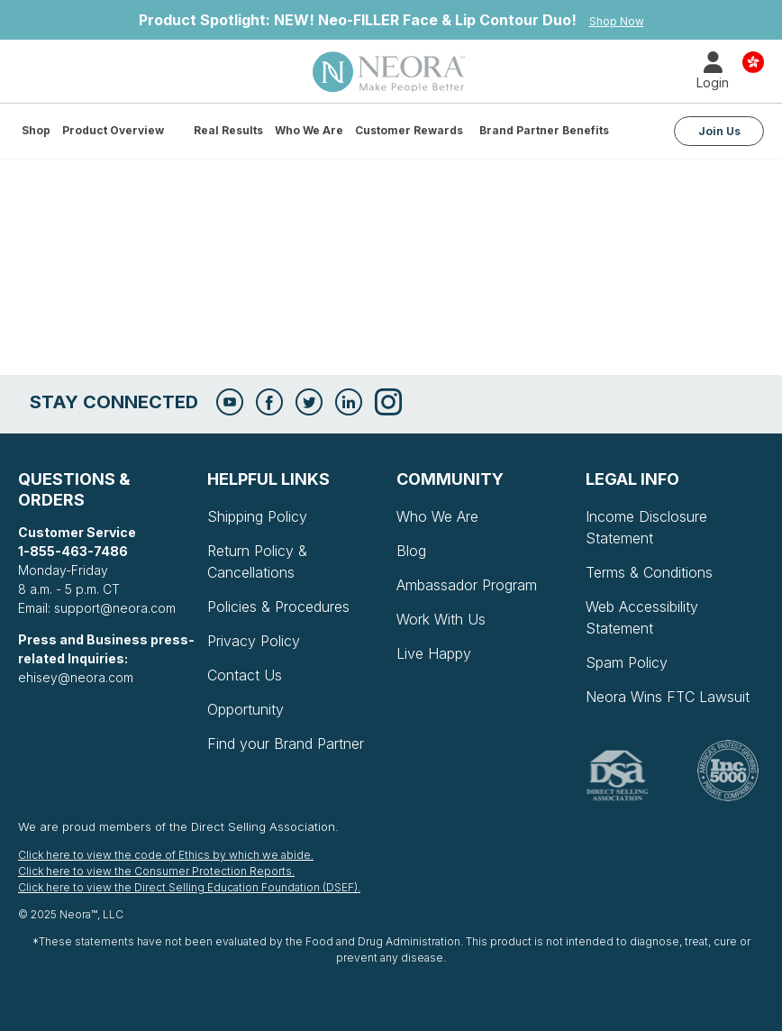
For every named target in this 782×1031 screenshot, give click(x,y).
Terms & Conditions (649, 572)
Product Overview (113, 130)
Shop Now (616, 21)
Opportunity (245, 709)
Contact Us (244, 675)
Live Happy (433, 653)
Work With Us (441, 619)
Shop (36, 130)
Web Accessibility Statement (642, 617)
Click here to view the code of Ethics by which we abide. (166, 855)
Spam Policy (627, 662)
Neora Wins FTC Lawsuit (668, 697)
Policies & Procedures (278, 607)
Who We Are (309, 130)
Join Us (719, 131)
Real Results (228, 130)
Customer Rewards (409, 130)
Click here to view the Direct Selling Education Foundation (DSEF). (189, 887)
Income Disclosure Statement (646, 527)
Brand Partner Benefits (544, 130)
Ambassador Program (466, 585)
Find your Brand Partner (285, 743)
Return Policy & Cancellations (257, 561)
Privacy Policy (253, 641)
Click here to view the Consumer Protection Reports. (156, 871)
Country (753, 60)
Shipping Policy (257, 516)
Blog (411, 551)
